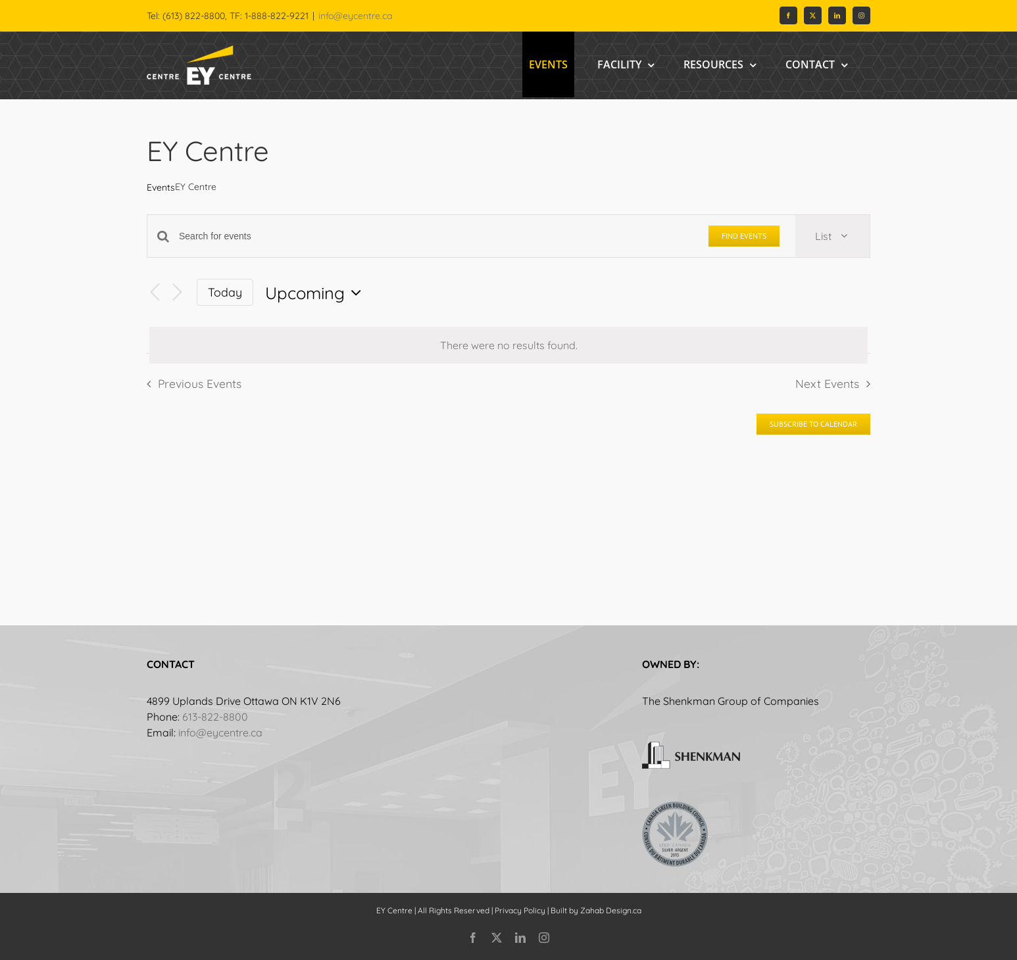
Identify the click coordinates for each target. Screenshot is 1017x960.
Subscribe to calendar (813, 424)
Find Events (744, 236)
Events (161, 187)
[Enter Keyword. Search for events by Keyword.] (436, 236)
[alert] (508, 345)
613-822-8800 (215, 716)
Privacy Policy (520, 910)
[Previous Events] (154, 292)
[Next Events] (177, 292)
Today (225, 292)
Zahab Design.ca (610, 910)
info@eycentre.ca (355, 16)
